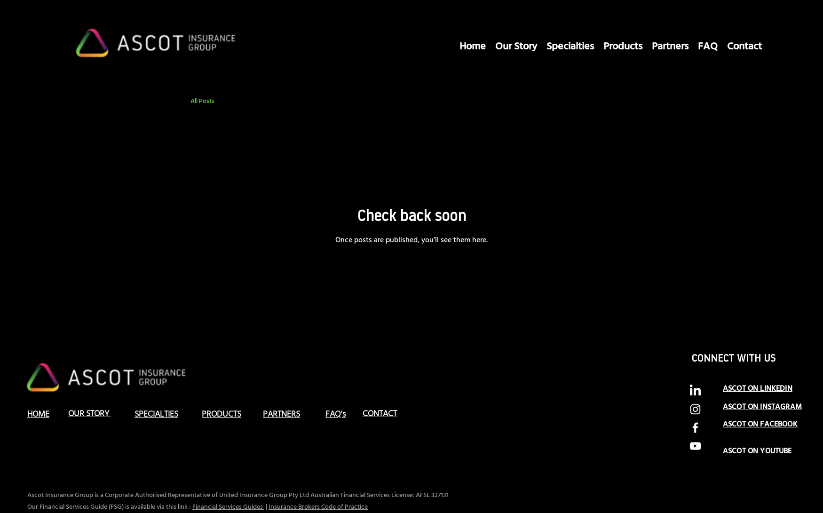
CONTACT (380, 414)
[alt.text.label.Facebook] (695, 427)
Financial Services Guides (228, 507)
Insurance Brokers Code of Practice (318, 507)
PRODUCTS (221, 414)
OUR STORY (89, 414)
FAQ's (335, 414)
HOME (38, 414)
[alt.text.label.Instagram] (695, 409)
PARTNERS (281, 414)
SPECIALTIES (156, 414)
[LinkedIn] (695, 391)
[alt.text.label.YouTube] (695, 446)
